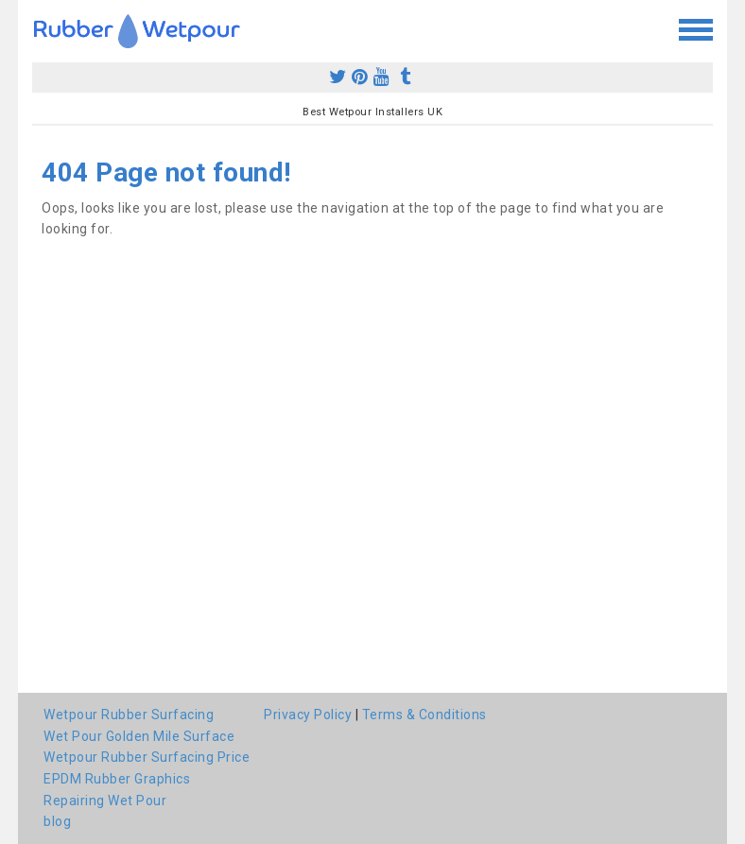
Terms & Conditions (424, 714)
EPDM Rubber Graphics (116, 778)
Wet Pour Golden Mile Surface (138, 736)
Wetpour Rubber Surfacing (128, 714)
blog (57, 821)
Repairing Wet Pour (104, 800)
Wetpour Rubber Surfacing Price (146, 757)
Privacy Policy (308, 714)
